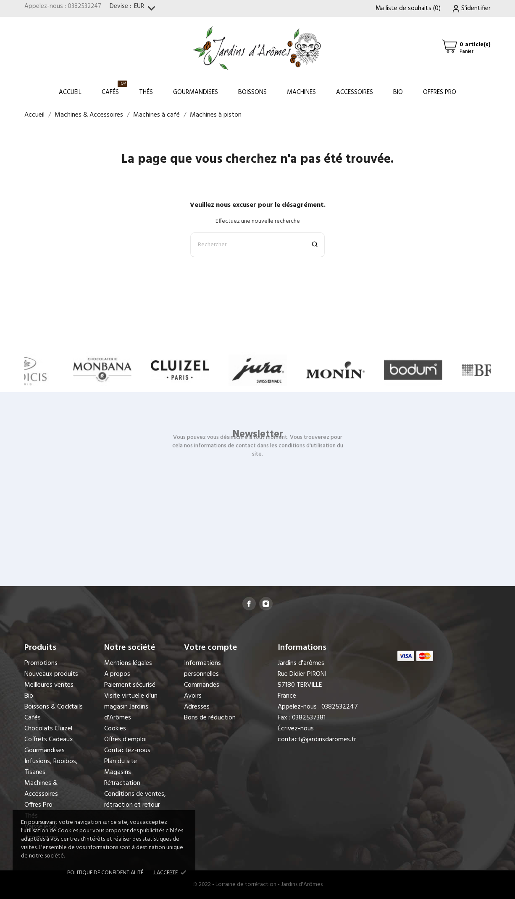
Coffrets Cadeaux (48, 739)
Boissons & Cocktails (53, 706)
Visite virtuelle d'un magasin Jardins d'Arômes (131, 707)
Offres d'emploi (125, 739)
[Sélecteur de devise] (146, 8)
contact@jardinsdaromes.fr (317, 739)
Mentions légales (128, 663)
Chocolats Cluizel (48, 728)
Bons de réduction (210, 717)
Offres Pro (439, 92)
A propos (117, 674)
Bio (398, 92)
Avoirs (193, 696)
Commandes (201, 685)
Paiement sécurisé (129, 685)
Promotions (41, 663)
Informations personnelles (202, 669)
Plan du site (120, 761)
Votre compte (210, 647)
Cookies (115, 728)
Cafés (114, 88)
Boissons (252, 92)
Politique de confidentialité (105, 872)
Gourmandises (195, 92)
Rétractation (122, 783)
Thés (146, 92)
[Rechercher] (257, 244)
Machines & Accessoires (41, 789)
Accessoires (354, 92)
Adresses (197, 706)
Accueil (70, 92)
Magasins (117, 772)
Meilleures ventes (49, 685)
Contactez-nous (127, 750)
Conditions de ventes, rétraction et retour (135, 799)
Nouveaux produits (51, 674)
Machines (301, 92)
